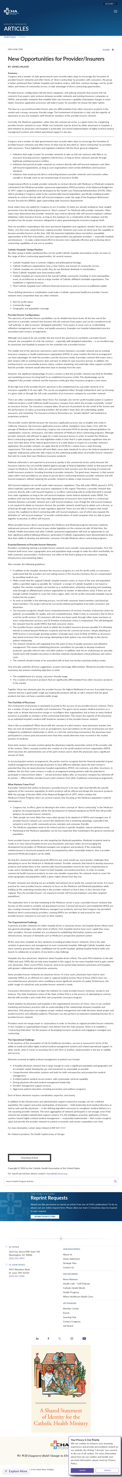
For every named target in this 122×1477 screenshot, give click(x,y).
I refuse (107, 1470)
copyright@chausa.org (56, 1173)
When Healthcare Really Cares (78, 1296)
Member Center (71, 1308)
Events (66, 1313)
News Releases (70, 1279)
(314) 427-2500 (16, 1276)
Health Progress (11, 37)
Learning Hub (69, 1317)
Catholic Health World (74, 1288)
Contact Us (68, 1267)
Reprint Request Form (45, 1217)
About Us (67, 1254)
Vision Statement (71, 1259)
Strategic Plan (70, 1263)
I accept (82, 1470)
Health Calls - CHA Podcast (76, 1283)
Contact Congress (71, 1321)
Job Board (68, 1326)
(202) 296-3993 (16, 1258)
